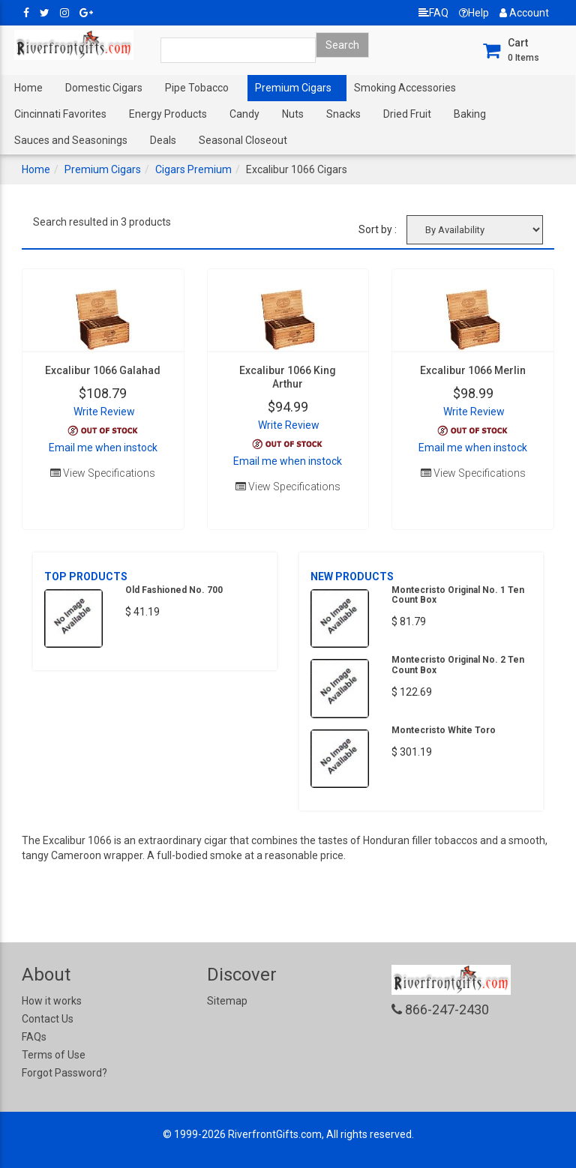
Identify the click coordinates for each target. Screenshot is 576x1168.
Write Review (104, 412)
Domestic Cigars (103, 88)
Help (474, 13)
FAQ (433, 13)
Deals (163, 140)
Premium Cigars (293, 88)
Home (28, 88)
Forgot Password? (64, 1073)
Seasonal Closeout (243, 140)
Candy (245, 114)
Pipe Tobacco (197, 88)
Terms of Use (54, 1055)
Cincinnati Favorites (60, 114)
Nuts (293, 114)
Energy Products (168, 114)
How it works (52, 1001)
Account (524, 13)
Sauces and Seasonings (71, 140)
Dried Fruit (407, 114)
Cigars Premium (193, 169)
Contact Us (48, 1019)
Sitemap (227, 1001)
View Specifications (102, 473)
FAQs (34, 1037)
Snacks (343, 114)
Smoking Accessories (405, 88)
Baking (470, 114)
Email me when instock (103, 448)
